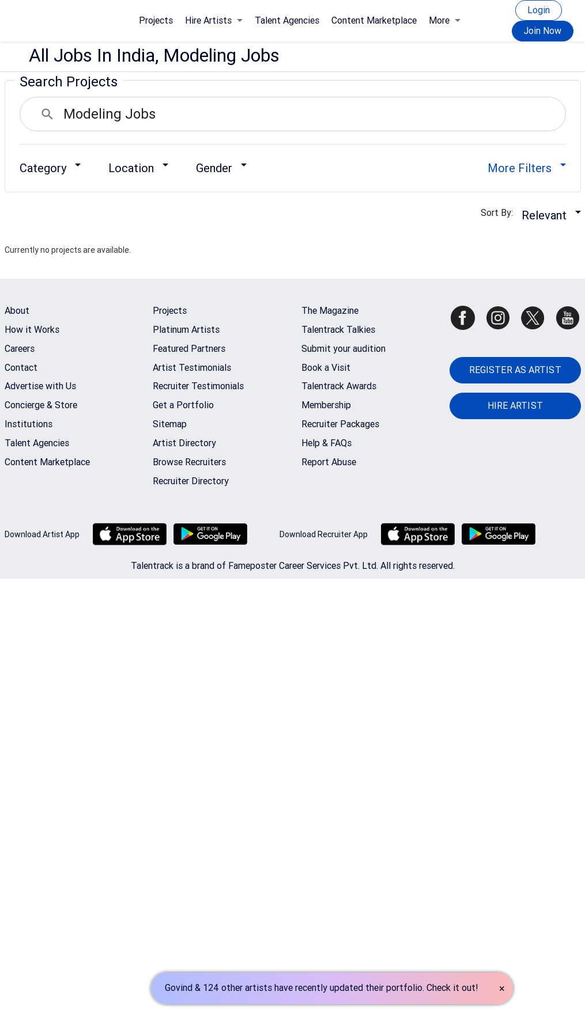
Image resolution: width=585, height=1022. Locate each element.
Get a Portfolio (183, 405)
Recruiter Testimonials (198, 386)
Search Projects (69, 82)
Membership (326, 405)
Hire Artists (214, 20)
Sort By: (500, 212)
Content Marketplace (374, 20)
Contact (21, 367)
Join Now (542, 30)
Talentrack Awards (338, 386)
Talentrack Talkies (338, 329)
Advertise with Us (40, 386)
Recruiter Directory (191, 481)
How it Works (32, 329)
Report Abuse (328, 462)
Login (538, 10)
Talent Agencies (287, 20)
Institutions (28, 424)
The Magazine (329, 310)
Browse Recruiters (189, 462)
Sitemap (170, 424)
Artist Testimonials (192, 367)
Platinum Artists (186, 329)
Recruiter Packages (340, 424)
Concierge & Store (41, 405)
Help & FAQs (326, 443)
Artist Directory (184, 443)
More (445, 20)
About (17, 310)
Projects (156, 20)
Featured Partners (189, 348)
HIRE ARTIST (515, 405)
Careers (20, 348)
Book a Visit (325, 367)
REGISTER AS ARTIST (515, 369)
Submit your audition (343, 348)
